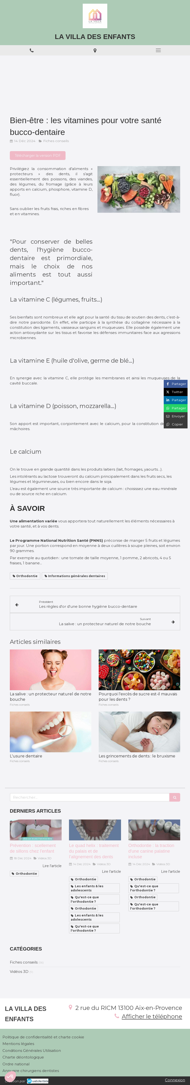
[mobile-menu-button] (158, 50)
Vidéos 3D (19, 971)
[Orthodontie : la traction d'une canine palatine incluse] (154, 830)
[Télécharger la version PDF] (38, 155)
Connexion (175, 1080)
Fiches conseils (24, 962)
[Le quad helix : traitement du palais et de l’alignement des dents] (95, 830)
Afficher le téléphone (152, 1016)
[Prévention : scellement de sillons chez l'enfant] (36, 830)
